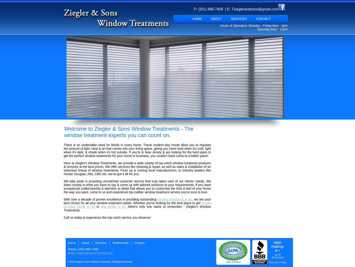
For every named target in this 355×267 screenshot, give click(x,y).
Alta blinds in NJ (113, 206)
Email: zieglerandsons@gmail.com (90, 253)
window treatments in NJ (174, 199)
